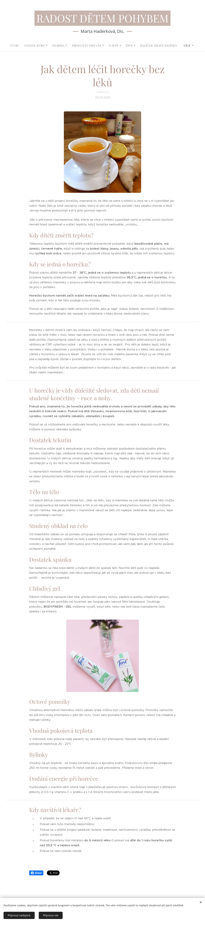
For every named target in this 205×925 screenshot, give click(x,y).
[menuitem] (16, 45)
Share (36, 873)
